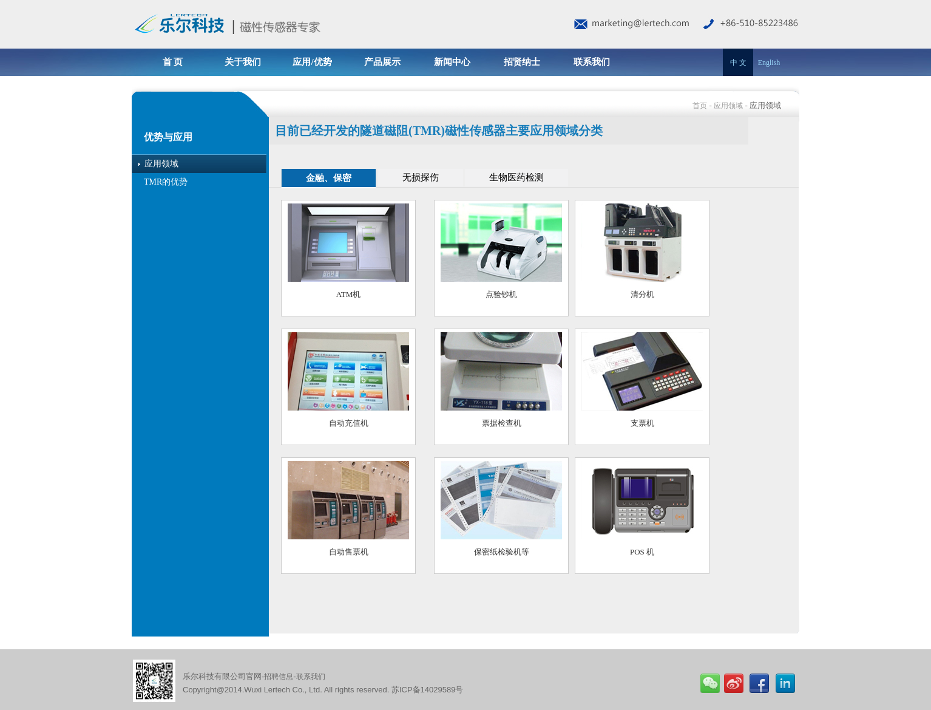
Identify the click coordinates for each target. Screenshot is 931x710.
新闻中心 (452, 62)
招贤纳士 (522, 62)
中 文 (738, 62)
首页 (699, 105)
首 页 (173, 62)
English (769, 62)
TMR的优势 (166, 181)
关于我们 (243, 62)
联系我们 (592, 62)
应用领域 (728, 105)
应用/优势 (312, 62)
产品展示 (382, 62)
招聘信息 (278, 676)
